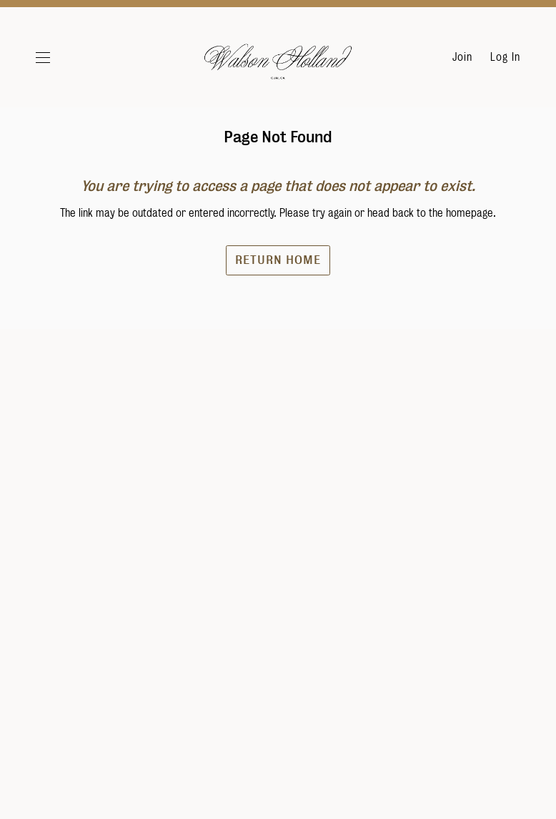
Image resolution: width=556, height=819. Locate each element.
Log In (505, 57)
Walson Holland (278, 64)
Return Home (278, 294)
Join (462, 57)
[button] (60, 57)
